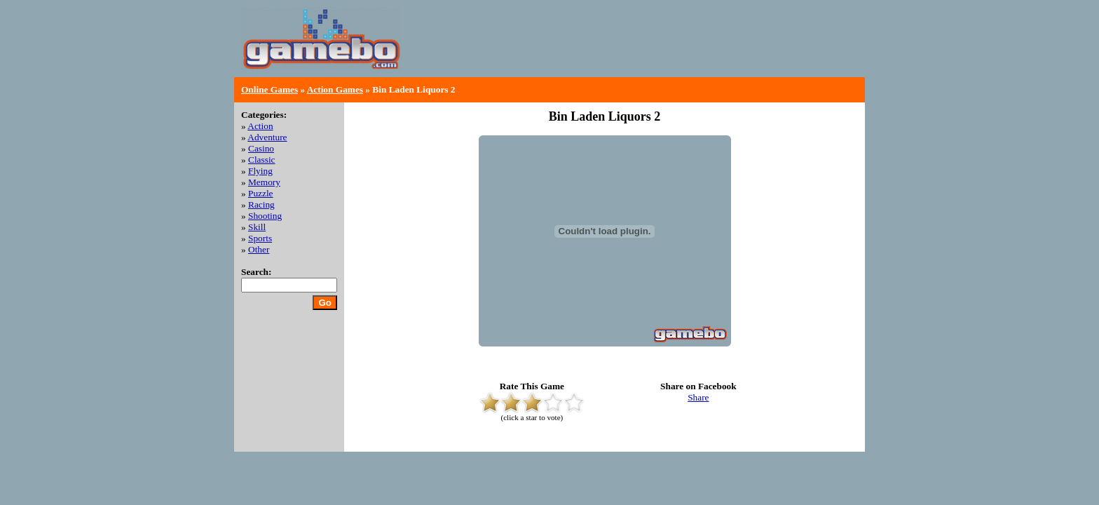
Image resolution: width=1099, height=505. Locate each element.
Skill (257, 227)
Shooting (265, 215)
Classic (261, 159)
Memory (264, 182)
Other (258, 249)
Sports (260, 238)
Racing (261, 204)
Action (260, 126)
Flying (260, 171)
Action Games (335, 89)
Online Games (269, 89)
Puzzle (260, 193)
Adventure (267, 137)
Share (698, 397)
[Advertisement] (694, 49)
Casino (261, 148)
